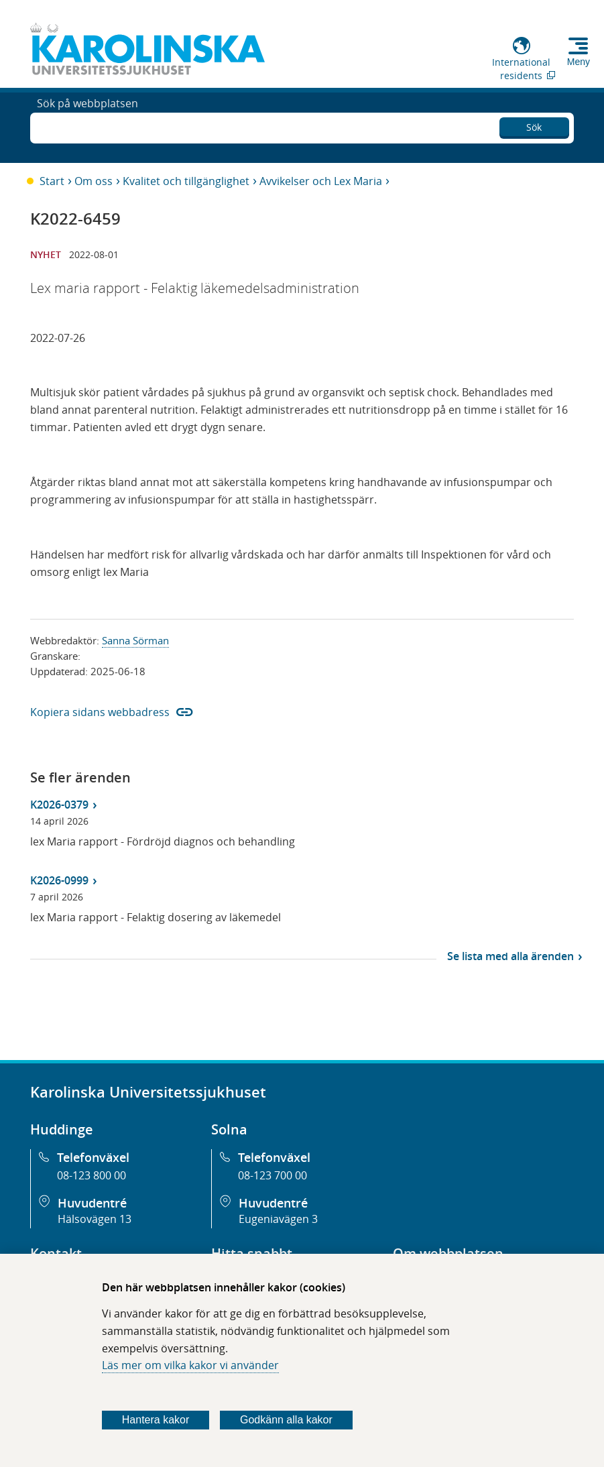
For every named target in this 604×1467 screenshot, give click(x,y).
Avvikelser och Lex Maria (320, 181)
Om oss (93, 181)
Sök (534, 124)
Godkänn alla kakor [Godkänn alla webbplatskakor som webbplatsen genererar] (286, 1419)
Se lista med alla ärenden (510, 956)
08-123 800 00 (91, 1175)
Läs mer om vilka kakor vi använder (190, 1365)
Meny (578, 61)
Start (52, 181)
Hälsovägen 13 (94, 1219)
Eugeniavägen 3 (278, 1219)
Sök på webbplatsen (87, 126)
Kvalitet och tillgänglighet (186, 181)
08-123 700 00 (272, 1175)
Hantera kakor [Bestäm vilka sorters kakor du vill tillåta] (156, 1419)
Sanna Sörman (135, 640)
